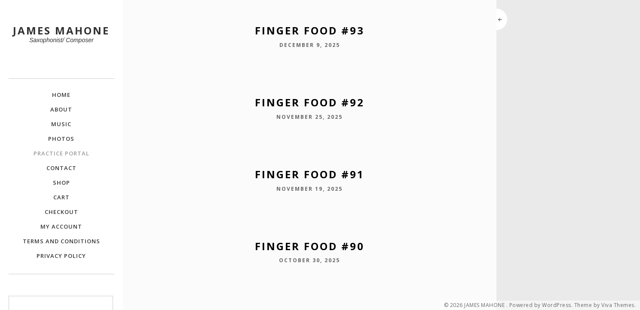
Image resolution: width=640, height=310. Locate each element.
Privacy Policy (61, 256)
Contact (61, 168)
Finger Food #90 (309, 246)
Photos (61, 139)
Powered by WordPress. (541, 305)
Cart (61, 197)
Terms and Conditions (61, 241)
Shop (61, 182)
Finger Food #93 (309, 30)
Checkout (61, 212)
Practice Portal (61, 153)
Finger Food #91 (309, 174)
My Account (61, 226)
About (61, 109)
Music (61, 124)
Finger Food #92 (309, 102)
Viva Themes (617, 305)
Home (61, 95)
